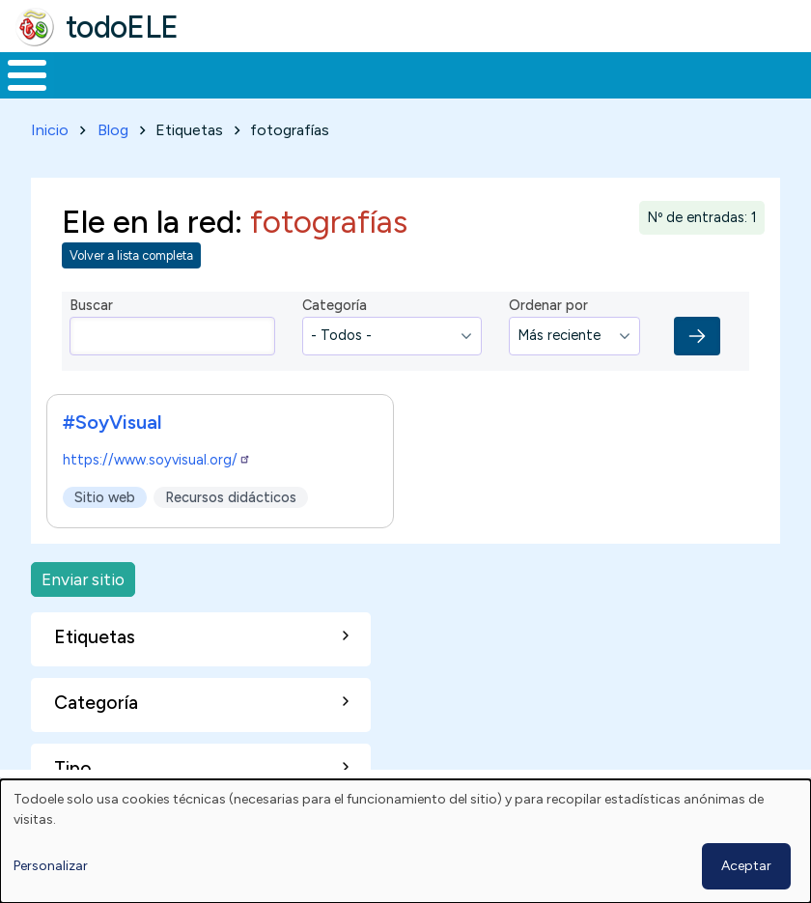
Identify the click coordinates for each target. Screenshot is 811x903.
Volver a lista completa (131, 252)
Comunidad (691, 73)
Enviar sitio (83, 575)
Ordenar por (548, 302)
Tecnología (561, 73)
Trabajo (332, 73)
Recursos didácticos (230, 493)
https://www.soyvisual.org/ (157, 456)
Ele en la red (148, 217)
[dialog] (405, 841)
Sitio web (104, 493)
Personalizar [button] (51, 866)
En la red (440, 73)
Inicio (17, 73)
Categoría (334, 302)
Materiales (92, 73)
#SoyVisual (112, 418)
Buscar (778, 73)
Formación (217, 73)
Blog (113, 126)
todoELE (122, 27)
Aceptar (746, 866)
